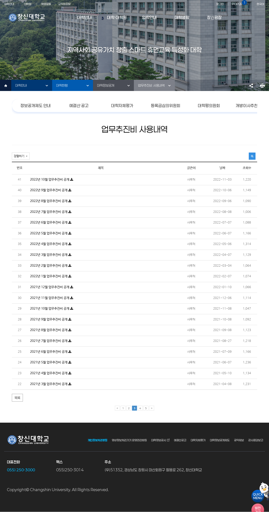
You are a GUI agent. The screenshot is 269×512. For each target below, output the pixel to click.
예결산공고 (180, 440)
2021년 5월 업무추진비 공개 (50, 362)
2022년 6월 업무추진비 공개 (50, 223)
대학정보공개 (105, 85)
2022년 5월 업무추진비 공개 (50, 233)
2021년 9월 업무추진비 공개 (50, 319)
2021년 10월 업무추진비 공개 (51, 309)
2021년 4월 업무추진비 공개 (50, 373)
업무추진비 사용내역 (151, 85)
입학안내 (9, 4)
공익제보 (239, 440)
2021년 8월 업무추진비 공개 (50, 330)
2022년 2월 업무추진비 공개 (50, 266)
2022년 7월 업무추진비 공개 (50, 212)
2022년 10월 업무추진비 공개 (51, 180)
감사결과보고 (255, 440)
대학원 (27, 4)
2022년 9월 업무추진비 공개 (50, 190)
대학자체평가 (198, 440)
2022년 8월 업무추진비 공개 (50, 201)
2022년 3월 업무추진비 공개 (50, 255)
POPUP (238, 3)
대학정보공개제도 (220, 440)
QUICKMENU (258, 496)
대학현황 (62, 85)
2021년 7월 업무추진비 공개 (50, 341)
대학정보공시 (158, 440)
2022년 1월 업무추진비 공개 (50, 276)
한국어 (260, 4)
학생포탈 (46, 4)
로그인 (220, 4)
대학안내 (21, 85)
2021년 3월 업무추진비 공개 (50, 384)
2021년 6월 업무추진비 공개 (50, 352)
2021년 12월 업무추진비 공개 (51, 287)
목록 (17, 398)
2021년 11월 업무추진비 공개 (51, 298)
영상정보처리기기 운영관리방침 (129, 440)
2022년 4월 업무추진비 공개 (50, 244)
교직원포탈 (64, 4)
